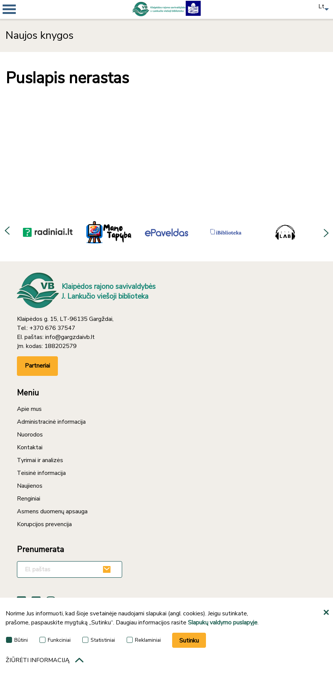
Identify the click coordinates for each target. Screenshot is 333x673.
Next (325, 232)
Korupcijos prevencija (44, 524)
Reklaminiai (144, 640)
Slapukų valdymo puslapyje (222, 622)
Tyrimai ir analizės (40, 460)
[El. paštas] (69, 569)
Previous (7, 232)
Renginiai (28, 498)
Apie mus (29, 409)
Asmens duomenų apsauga (52, 511)
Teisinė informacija (41, 473)
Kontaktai (29, 447)
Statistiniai (98, 640)
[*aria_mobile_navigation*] (22, 22)
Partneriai (37, 366)
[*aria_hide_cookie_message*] (327, 613)
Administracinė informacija (51, 422)
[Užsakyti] (108, 569)
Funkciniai (55, 640)
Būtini (17, 640)
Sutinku (189, 640)
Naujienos (29, 486)
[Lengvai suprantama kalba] (193, 7)
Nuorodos (30, 434)
